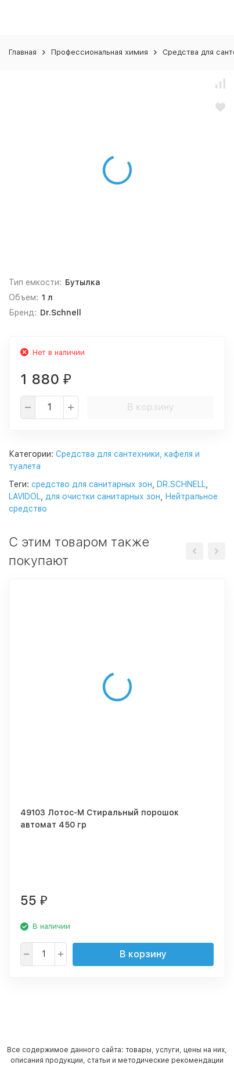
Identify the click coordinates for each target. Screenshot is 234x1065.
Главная (23, 52)
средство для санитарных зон (91, 484)
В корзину (150, 407)
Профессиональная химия (99, 52)
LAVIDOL (25, 496)
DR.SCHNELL (181, 484)
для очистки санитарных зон (102, 496)
